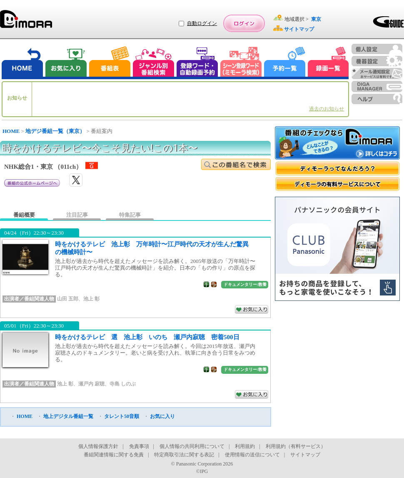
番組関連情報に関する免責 (114, 455)
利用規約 (245, 446)
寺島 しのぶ (123, 384)
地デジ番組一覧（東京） (55, 131)
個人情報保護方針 (98, 446)
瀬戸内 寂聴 (91, 384)
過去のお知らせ (326, 109)
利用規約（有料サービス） (296, 446)
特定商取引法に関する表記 (184, 455)
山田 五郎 (67, 299)
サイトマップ (305, 455)
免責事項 (139, 446)
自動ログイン (202, 23)
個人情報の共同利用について (192, 446)
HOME (11, 131)
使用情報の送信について (252, 455)
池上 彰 (91, 299)
